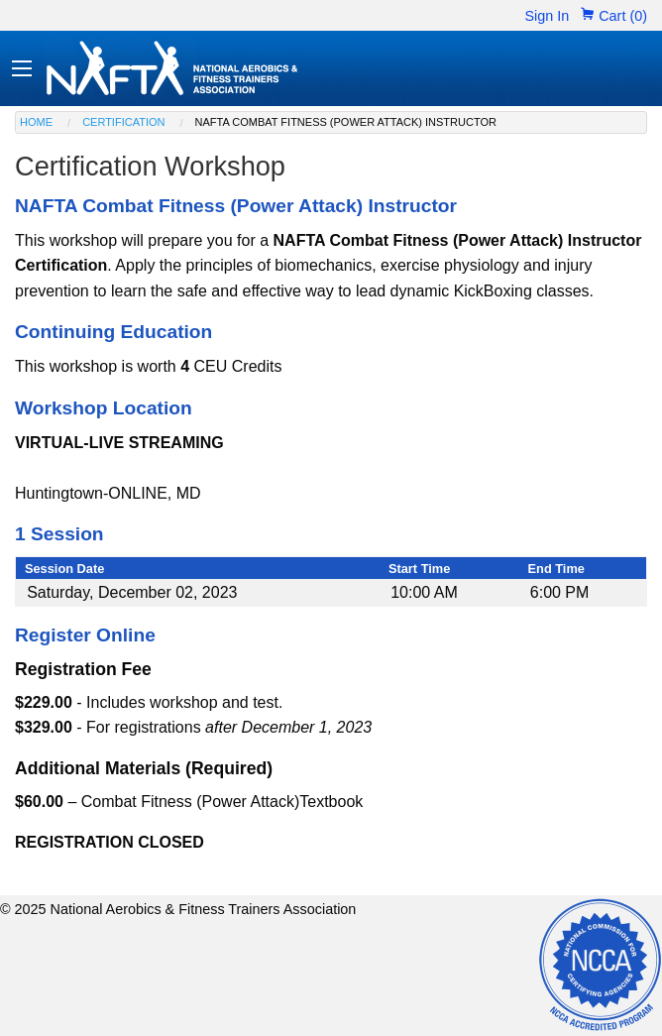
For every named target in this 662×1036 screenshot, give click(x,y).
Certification (123, 122)
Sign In (546, 16)
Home (36, 122)
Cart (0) (614, 16)
